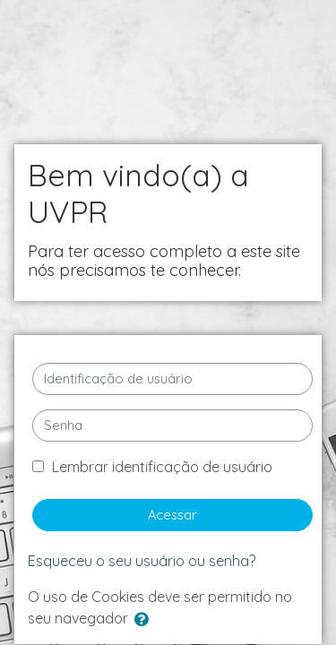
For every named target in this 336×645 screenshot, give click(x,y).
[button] (145, 620)
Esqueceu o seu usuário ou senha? (141, 561)
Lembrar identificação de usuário (162, 467)
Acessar (172, 514)
